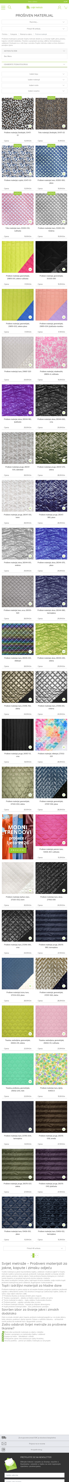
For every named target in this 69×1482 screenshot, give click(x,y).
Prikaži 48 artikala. (34, 29)
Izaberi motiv (33, 85)
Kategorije (13, 34)
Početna (4, 34)
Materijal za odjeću (26, 34)
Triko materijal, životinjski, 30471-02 (51, 132)
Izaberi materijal (34, 79)
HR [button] (65, 2)
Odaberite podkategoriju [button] (34, 64)
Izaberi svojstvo (33, 91)
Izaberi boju (34, 74)
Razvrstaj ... (34, 22)
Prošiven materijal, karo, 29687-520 (17, 371)
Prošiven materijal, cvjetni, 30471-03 (17, 180)
